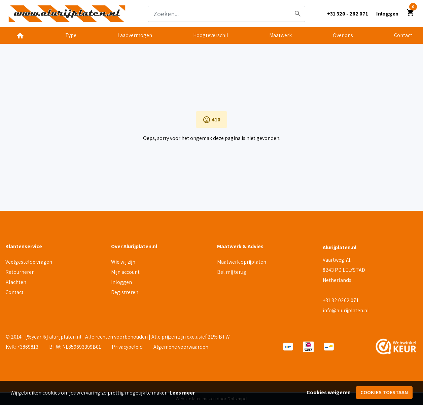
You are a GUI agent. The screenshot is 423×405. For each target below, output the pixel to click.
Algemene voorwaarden (180, 346)
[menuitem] (20, 35)
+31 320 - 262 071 (347, 13)
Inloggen (121, 282)
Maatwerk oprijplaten (241, 261)
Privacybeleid (127, 346)
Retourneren (20, 272)
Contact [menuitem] (403, 35)
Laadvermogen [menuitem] (134, 35)
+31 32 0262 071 (341, 300)
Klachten (15, 282)
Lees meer (182, 392)
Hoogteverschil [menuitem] (210, 35)
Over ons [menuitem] (343, 35)
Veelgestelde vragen (28, 261)
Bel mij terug (231, 272)
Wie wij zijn (123, 261)
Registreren (124, 292)
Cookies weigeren (329, 392)
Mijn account (125, 272)
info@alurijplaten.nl (346, 310)
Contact (14, 292)
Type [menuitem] (70, 35)
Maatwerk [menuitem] (280, 35)
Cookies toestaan (384, 392)
